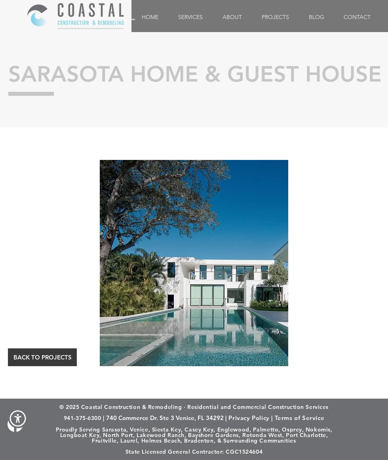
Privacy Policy (248, 418)
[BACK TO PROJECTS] (42, 357)
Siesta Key (166, 429)
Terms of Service (300, 418)
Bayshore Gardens (213, 435)
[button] (18, 418)
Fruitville (104, 440)
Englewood (233, 429)
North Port (118, 435)
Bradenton (198, 440)
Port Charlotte (306, 435)
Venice (139, 429)
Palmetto (265, 429)
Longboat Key (80, 435)
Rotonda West (262, 435)
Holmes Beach (161, 440)
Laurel (128, 440)
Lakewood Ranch (160, 435)
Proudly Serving (78, 429)
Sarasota (114, 429)
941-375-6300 (82, 418)
